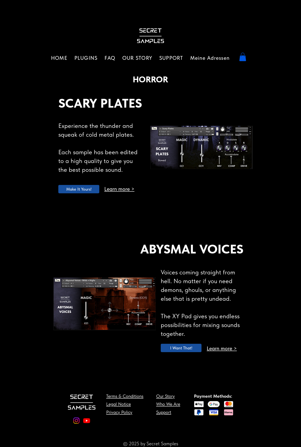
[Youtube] (87, 420)
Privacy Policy (119, 412)
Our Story (165, 396)
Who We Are (168, 404)
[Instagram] (76, 420)
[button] (86, 58)
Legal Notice (118, 404)
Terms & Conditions (124, 396)
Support (163, 412)
